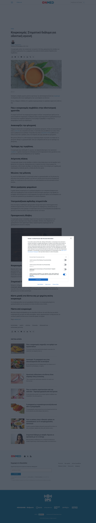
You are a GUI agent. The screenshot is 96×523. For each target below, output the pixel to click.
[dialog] (48, 261)
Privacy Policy (56, 284)
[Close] (71, 238)
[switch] (64, 260)
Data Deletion (40, 284)
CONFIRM (38, 279)
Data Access (48, 284)
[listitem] (48, 257)
